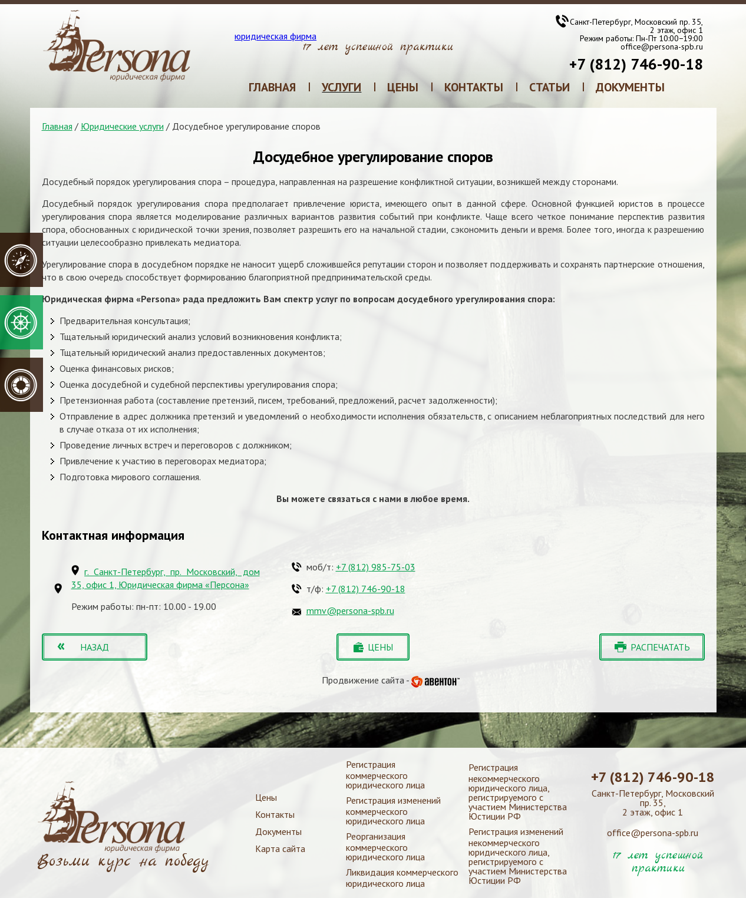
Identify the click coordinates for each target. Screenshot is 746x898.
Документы (278, 831)
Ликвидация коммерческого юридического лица (402, 877)
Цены (266, 797)
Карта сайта (280, 848)
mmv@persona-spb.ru (350, 610)
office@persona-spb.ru (661, 46)
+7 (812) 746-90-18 (636, 64)
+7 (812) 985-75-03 (375, 567)
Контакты (275, 814)
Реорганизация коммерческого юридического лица (385, 846)
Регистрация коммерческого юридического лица (385, 774)
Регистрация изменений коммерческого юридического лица (393, 810)
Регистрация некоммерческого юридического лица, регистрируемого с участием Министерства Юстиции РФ (517, 791)
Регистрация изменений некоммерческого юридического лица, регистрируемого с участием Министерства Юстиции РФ (517, 856)
